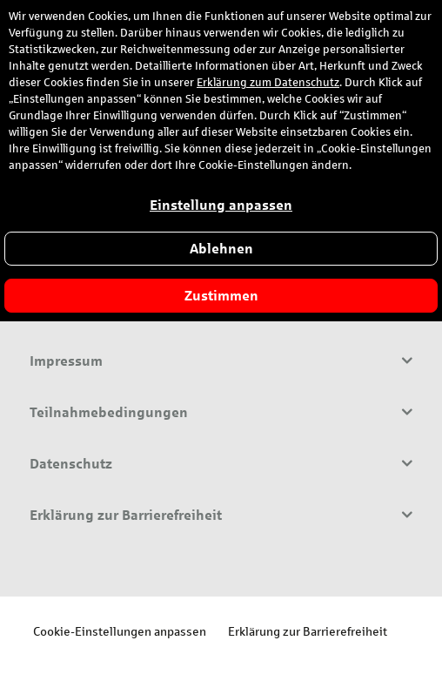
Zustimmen (221, 295)
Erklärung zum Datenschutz (268, 83)
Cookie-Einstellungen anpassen (119, 631)
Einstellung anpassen (221, 205)
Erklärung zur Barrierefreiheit (307, 631)
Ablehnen (221, 248)
